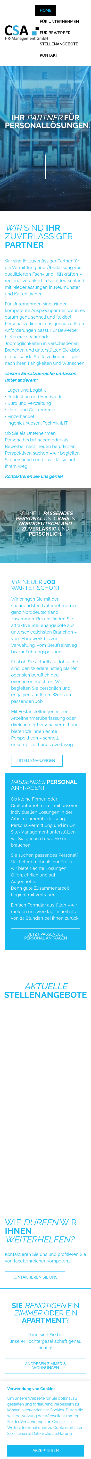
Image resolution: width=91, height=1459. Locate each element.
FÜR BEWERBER (55, 33)
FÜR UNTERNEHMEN (59, 21)
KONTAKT (49, 55)
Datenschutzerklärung (52, 1433)
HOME (45, 10)
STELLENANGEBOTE (59, 44)
